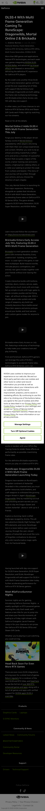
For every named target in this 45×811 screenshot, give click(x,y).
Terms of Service (20, 409)
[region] (22, 406)
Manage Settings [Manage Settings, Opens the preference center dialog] (22, 424)
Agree (22, 437)
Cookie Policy (9, 406)
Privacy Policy (31, 403)
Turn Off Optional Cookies (22, 431)
